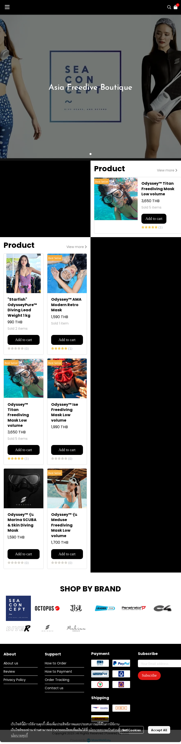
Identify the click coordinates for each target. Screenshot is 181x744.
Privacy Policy (15, 679)
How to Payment (58, 671)
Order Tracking (57, 679)
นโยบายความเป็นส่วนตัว (105, 729)
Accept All (159, 730)
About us (11, 663)
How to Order (55, 663)
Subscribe (149, 675)
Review (9, 671)
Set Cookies (131, 730)
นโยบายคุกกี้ (19, 735)
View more (167, 170)
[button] (169, 7)
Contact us (54, 688)
